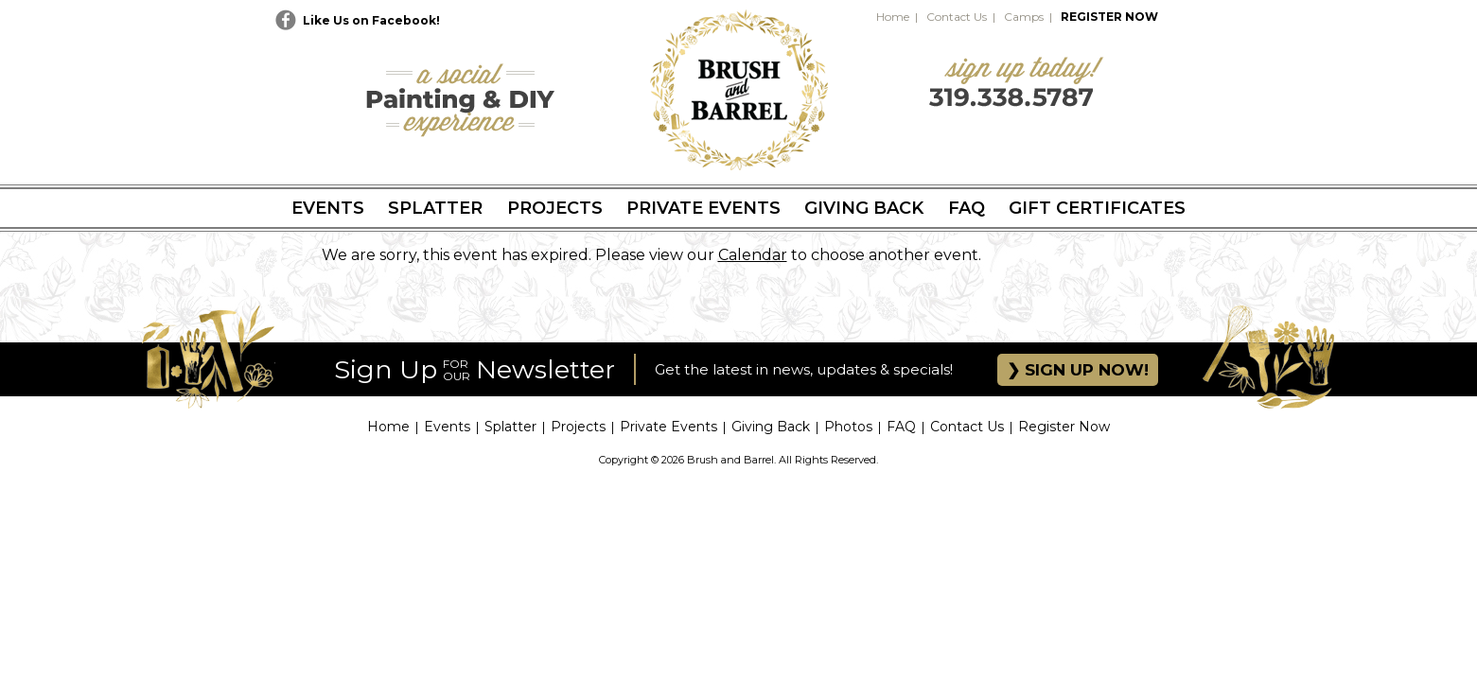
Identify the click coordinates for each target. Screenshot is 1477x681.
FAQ (966, 208)
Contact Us (956, 16)
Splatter (435, 208)
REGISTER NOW (1109, 16)
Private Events (703, 208)
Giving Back (863, 208)
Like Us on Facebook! (371, 20)
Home (892, 16)
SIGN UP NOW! (1084, 369)
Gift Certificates (1097, 208)
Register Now (1064, 426)
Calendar (752, 255)
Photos (848, 426)
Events (327, 208)
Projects (555, 208)
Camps (1024, 16)
